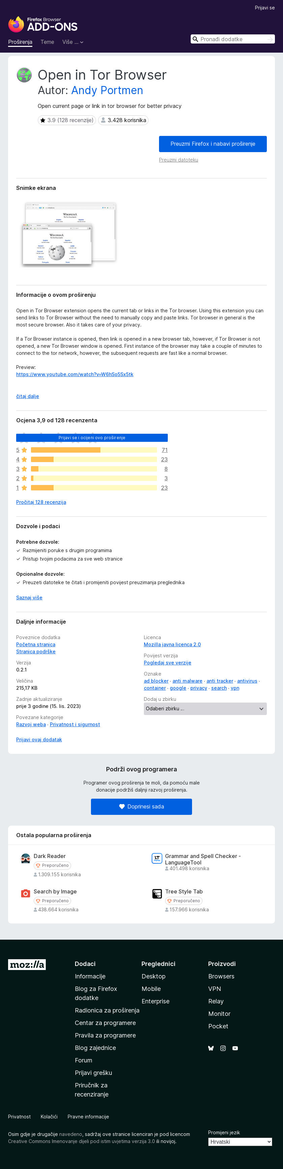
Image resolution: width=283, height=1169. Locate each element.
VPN (214, 988)
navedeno (70, 1134)
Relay (216, 1001)
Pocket (218, 1026)
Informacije (90, 976)
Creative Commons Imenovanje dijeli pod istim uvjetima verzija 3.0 (81, 1141)
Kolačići (49, 1116)
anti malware (187, 681)
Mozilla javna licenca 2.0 (172, 644)
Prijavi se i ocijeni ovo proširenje (92, 437)
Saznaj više (29, 597)
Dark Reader (50, 856)
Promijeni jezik (224, 1132)
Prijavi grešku (93, 1072)
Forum (83, 1060)
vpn (235, 688)
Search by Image (55, 891)
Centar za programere (105, 1022)
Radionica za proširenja (107, 1010)
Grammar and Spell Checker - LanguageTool (203, 859)
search (219, 688)
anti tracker (220, 681)
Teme (47, 41)
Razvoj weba (31, 724)
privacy (198, 688)
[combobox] (233, 39)
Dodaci (85, 963)
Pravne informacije (88, 1116)
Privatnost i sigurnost (75, 724)
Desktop (153, 976)
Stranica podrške (36, 651)
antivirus (247, 681)
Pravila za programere (105, 1035)
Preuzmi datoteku (178, 160)
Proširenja (20, 41)
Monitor (219, 1013)
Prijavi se (265, 7)
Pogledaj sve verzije (167, 662)
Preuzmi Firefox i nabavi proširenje (212, 143)
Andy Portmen (107, 90)
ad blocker (156, 681)
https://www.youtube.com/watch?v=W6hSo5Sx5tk (74, 374)
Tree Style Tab (184, 891)
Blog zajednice (95, 1047)
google (178, 688)
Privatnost (19, 1116)
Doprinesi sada (141, 806)
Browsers (221, 976)
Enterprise (155, 1001)
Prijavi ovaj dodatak (39, 739)
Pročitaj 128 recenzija (41, 502)
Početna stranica (35, 644)
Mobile (151, 988)
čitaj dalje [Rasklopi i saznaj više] (27, 396)
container (155, 688)
